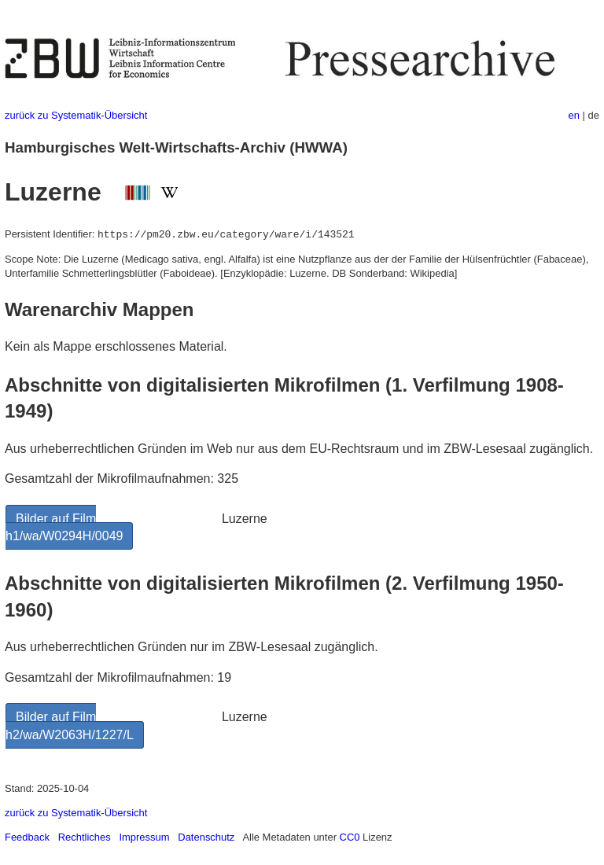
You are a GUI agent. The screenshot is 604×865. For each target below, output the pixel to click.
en (574, 115)
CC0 (350, 837)
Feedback (27, 837)
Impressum (144, 837)
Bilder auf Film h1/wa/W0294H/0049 (64, 527)
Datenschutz (206, 837)
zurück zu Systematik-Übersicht (76, 115)
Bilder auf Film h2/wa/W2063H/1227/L (70, 725)
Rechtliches (84, 837)
